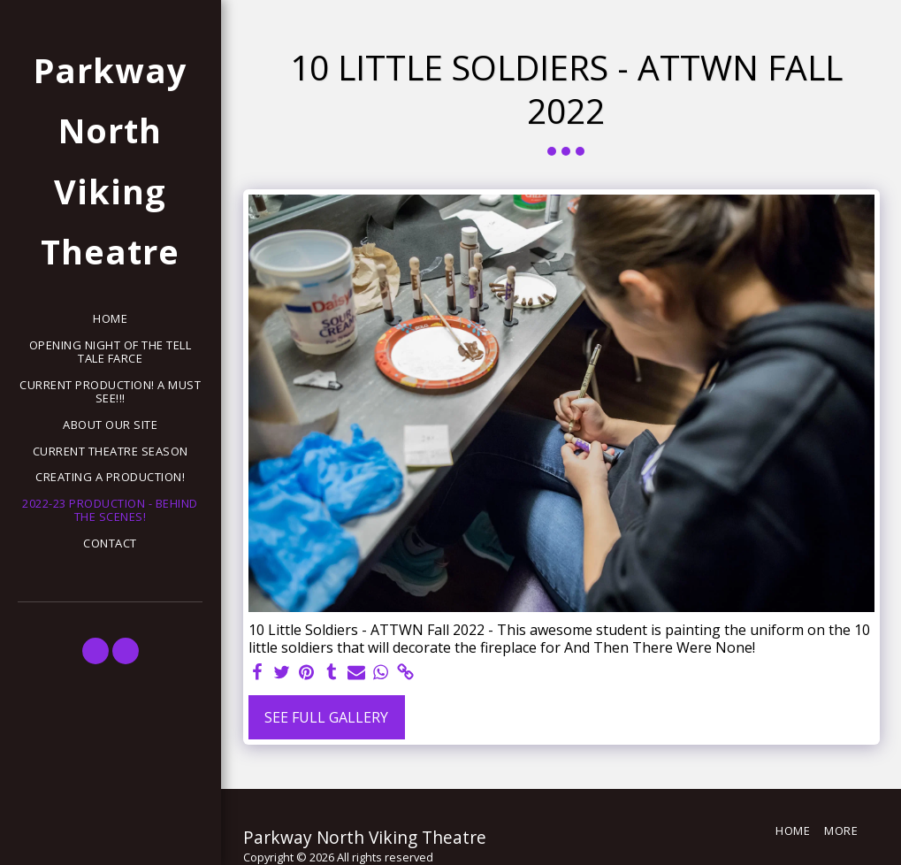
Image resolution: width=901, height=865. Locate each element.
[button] (95, 651)
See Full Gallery (326, 717)
